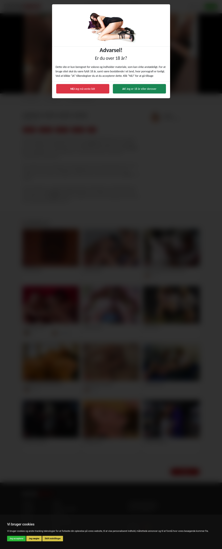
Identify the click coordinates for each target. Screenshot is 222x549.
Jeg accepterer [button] (16, 538)
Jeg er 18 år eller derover (139, 89)
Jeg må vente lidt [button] (82, 89)
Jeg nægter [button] (34, 538)
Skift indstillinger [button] (53, 538)
